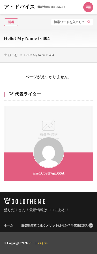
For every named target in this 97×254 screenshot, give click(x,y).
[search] (89, 22)
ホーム (8, 225)
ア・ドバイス (35, 7)
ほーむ (13, 55)
